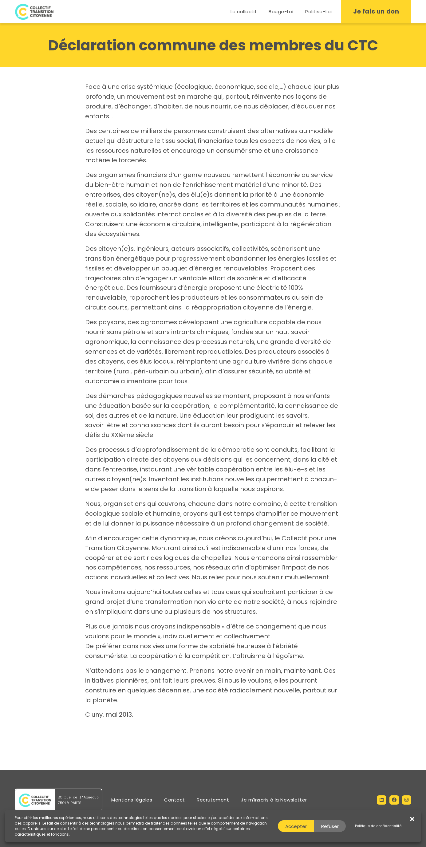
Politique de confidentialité (378, 825)
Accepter (296, 826)
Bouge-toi (281, 11)
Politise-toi (318, 11)
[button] (410, 826)
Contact (174, 800)
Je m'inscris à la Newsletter (274, 800)
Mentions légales (131, 800)
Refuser (330, 826)
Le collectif (244, 11)
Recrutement (213, 800)
